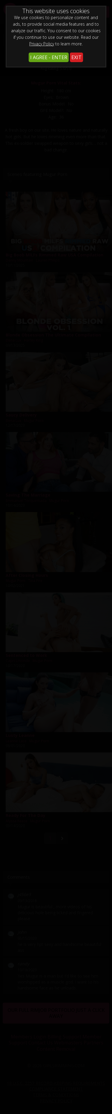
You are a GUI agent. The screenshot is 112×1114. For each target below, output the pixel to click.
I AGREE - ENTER (48, 57)
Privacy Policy (41, 44)
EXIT (76, 57)
